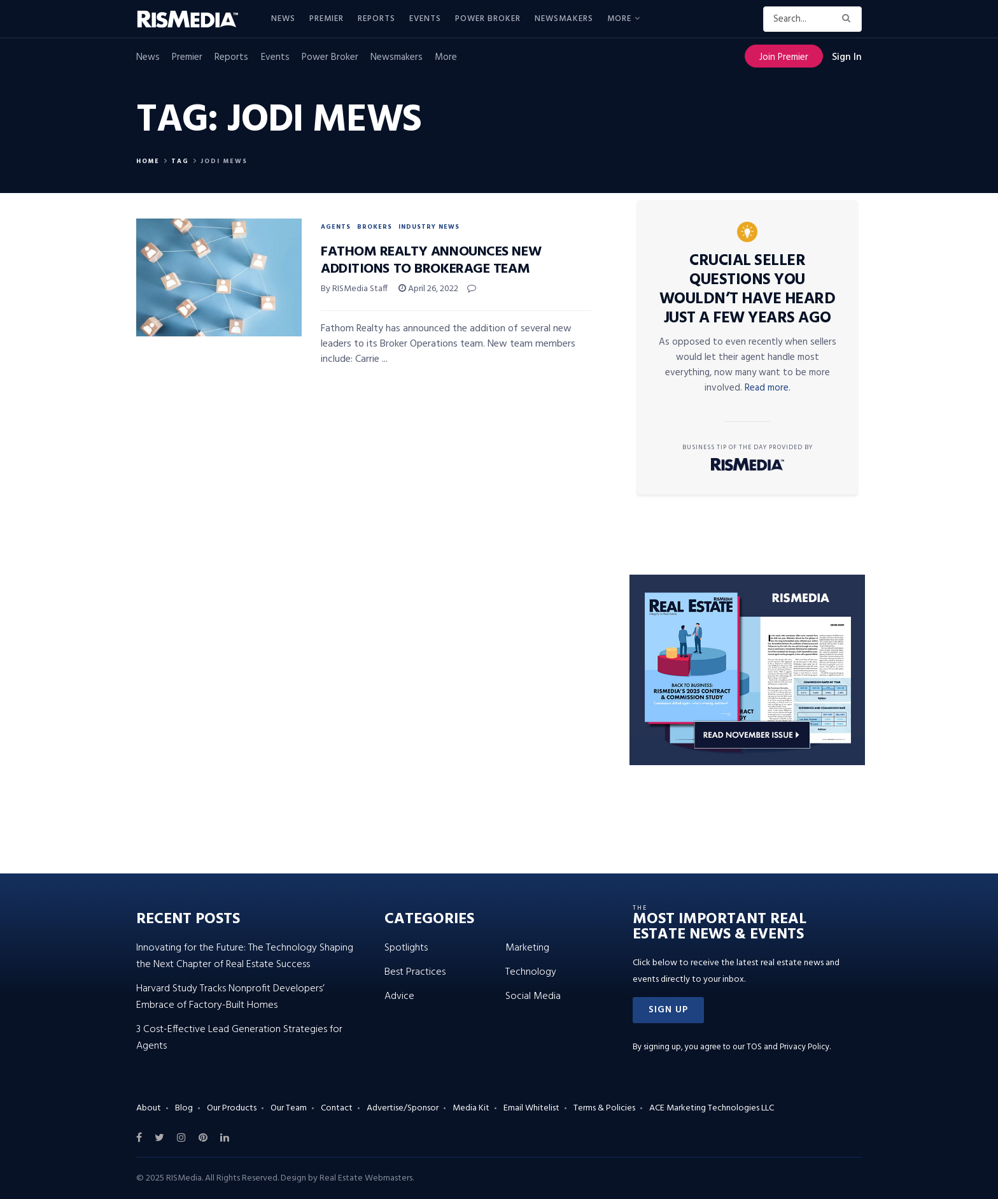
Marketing (527, 948)
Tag (180, 161)
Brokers (374, 227)
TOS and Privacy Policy (788, 1047)
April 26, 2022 (428, 289)
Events (425, 18)
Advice (399, 996)
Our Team (289, 1108)
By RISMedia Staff (354, 289)
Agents (336, 227)
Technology (530, 972)
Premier (326, 18)
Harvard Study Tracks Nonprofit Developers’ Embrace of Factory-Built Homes (230, 997)
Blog (184, 1108)
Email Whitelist (531, 1108)
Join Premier (783, 57)
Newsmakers (564, 18)
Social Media (533, 996)
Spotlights (406, 948)
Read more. (768, 388)
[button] (668, 1010)
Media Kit (471, 1108)
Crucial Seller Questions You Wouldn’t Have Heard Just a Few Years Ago (747, 289)
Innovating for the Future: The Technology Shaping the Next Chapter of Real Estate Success (244, 956)
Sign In (847, 57)
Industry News (429, 227)
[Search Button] (849, 19)
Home (148, 161)
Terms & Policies (604, 1108)
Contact (337, 1108)
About (148, 1108)
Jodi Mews (224, 161)
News (283, 18)
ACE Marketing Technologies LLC (711, 1108)
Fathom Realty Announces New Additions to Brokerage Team (431, 260)
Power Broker (488, 18)
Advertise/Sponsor (403, 1108)
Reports (376, 18)
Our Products (232, 1108)
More (619, 18)
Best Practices (415, 972)
